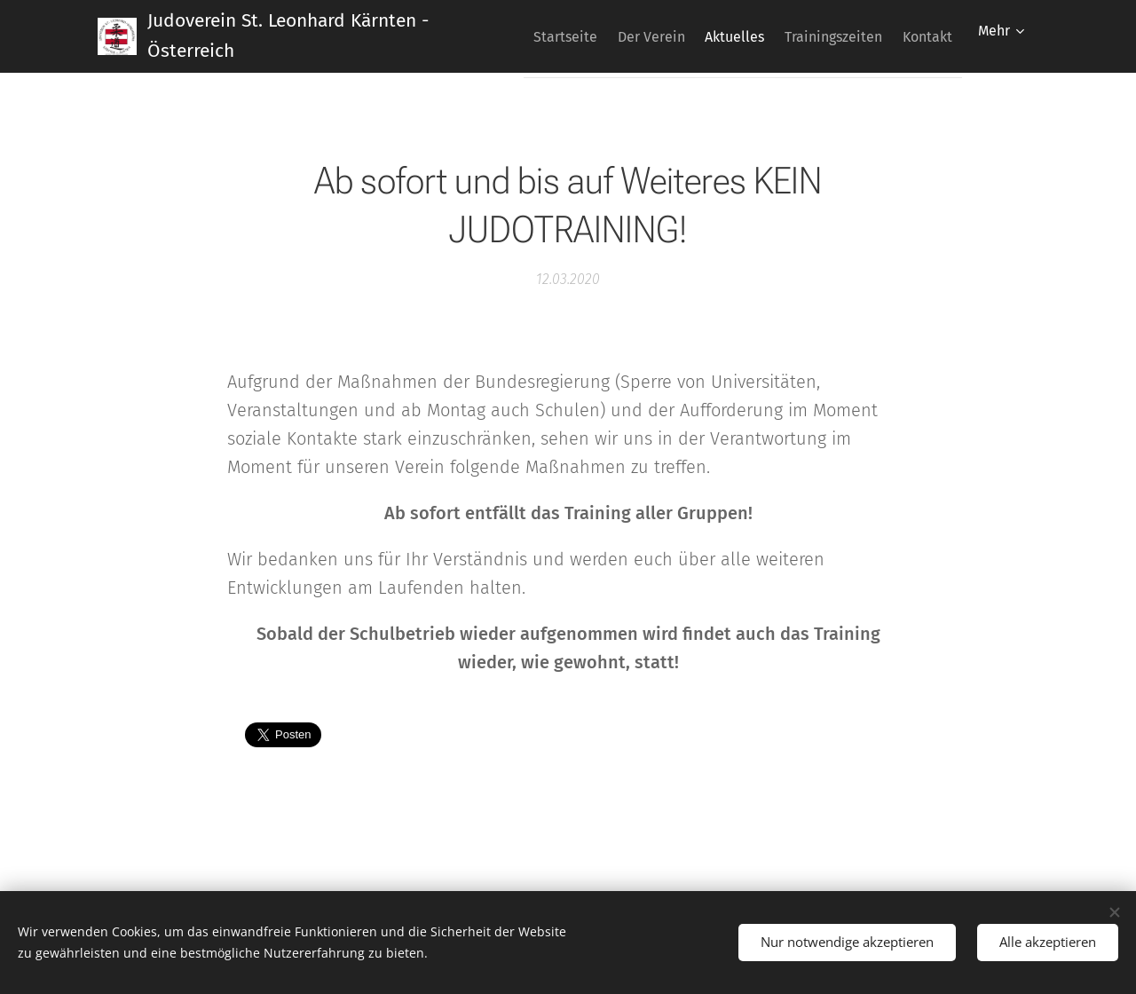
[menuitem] (594, 36)
